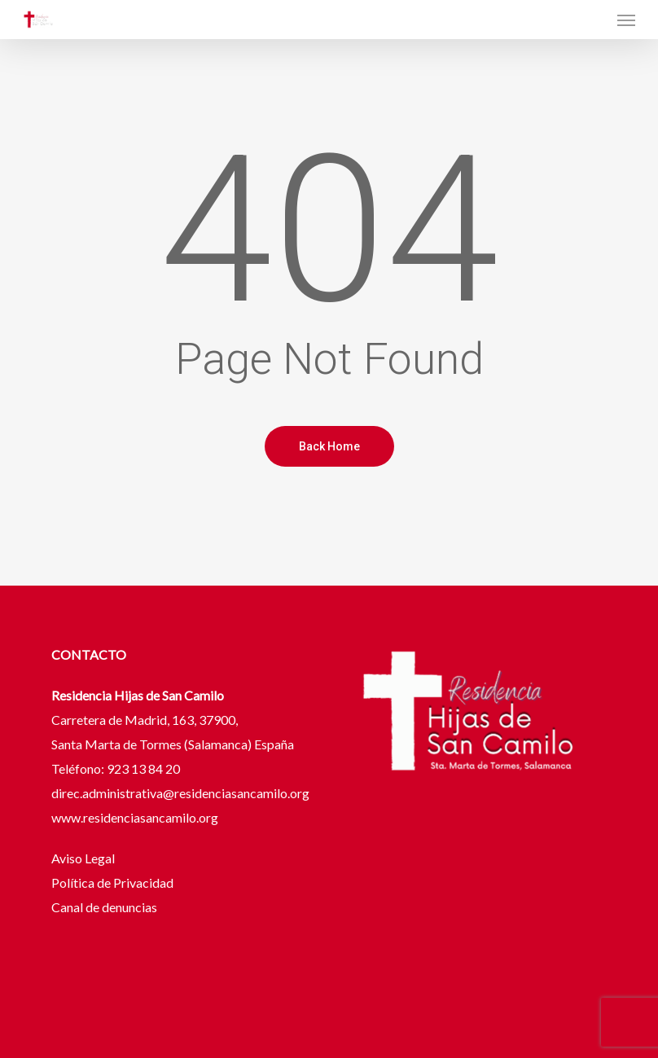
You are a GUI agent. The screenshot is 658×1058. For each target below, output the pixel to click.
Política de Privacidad (112, 882)
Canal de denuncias (104, 907)
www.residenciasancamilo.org (134, 817)
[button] (626, 19)
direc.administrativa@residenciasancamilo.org (180, 793)
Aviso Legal (84, 858)
